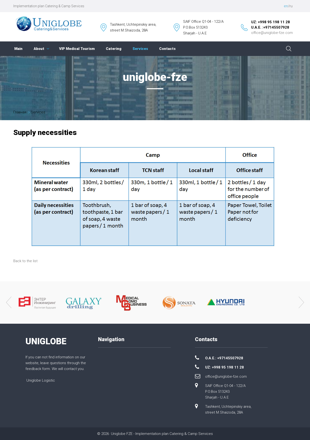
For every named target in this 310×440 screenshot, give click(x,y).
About (39, 49)
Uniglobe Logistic (40, 380)
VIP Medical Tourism (77, 49)
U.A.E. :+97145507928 (270, 27)
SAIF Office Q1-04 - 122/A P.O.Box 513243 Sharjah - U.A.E (225, 392)
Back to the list (25, 261)
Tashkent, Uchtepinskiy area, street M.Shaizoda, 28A (228, 409)
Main (18, 49)
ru (291, 6)
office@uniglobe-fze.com (272, 33)
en (286, 6)
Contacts (167, 49)
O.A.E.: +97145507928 (224, 358)
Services (140, 49)
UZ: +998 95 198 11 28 (270, 22)
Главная (19, 112)
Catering (113, 49)
